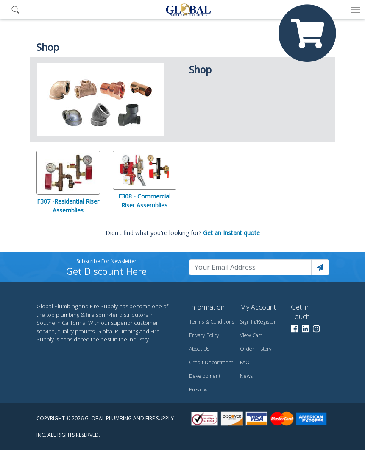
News (246, 376)
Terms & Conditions (211, 321)
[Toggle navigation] (355, 10)
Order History (256, 348)
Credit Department (211, 362)
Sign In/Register (258, 321)
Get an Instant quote (231, 233)
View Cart (251, 335)
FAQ (245, 362)
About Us (199, 348)
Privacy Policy (204, 335)
